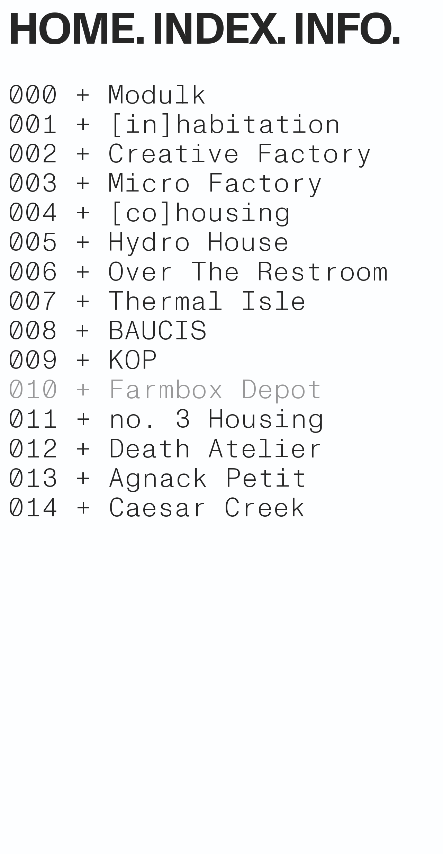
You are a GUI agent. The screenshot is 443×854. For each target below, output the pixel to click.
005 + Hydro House (148, 242)
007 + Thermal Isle (157, 301)
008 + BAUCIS (107, 330)
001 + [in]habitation (174, 124)
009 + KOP (82, 360)
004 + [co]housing (149, 212)
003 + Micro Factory (165, 183)
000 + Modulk (107, 95)
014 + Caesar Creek (157, 507)
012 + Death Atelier (165, 449)
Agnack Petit (208, 478)
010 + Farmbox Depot (165, 389)
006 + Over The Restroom (198, 272)
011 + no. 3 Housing (166, 419)
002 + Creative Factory (190, 153)
